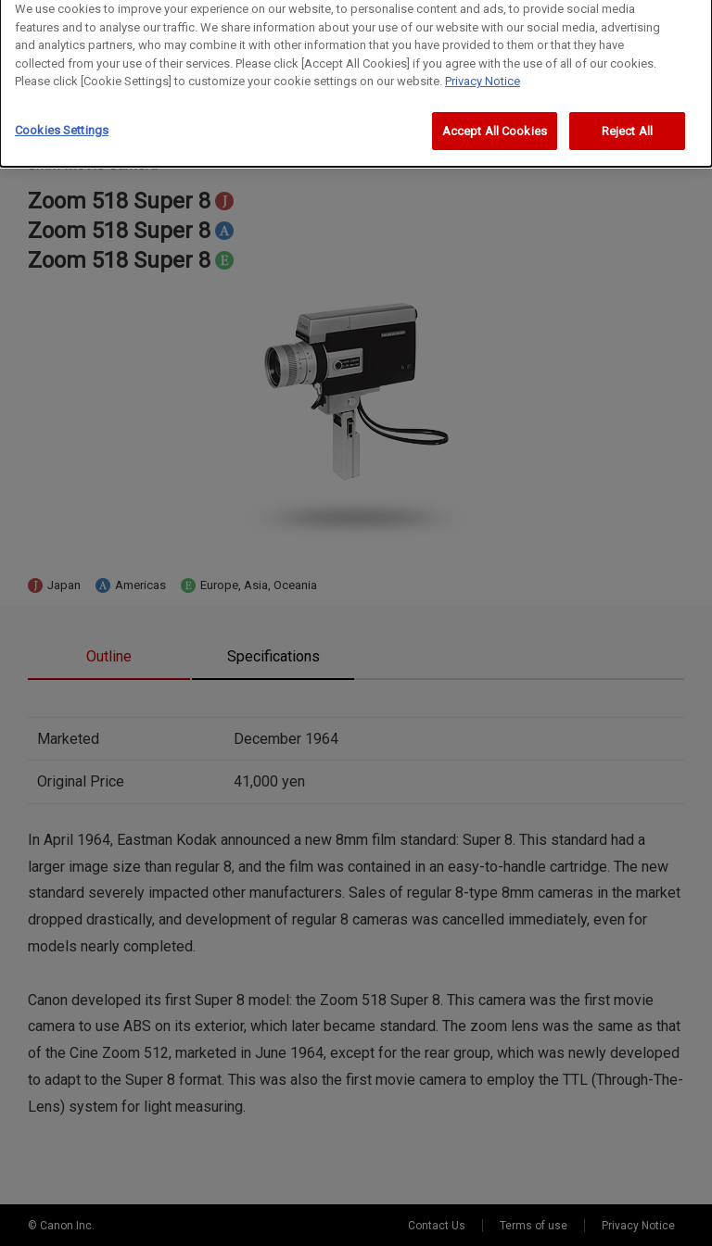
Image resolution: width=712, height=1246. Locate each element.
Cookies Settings (61, 123)
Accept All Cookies (494, 124)
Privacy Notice (482, 74)
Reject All (627, 124)
